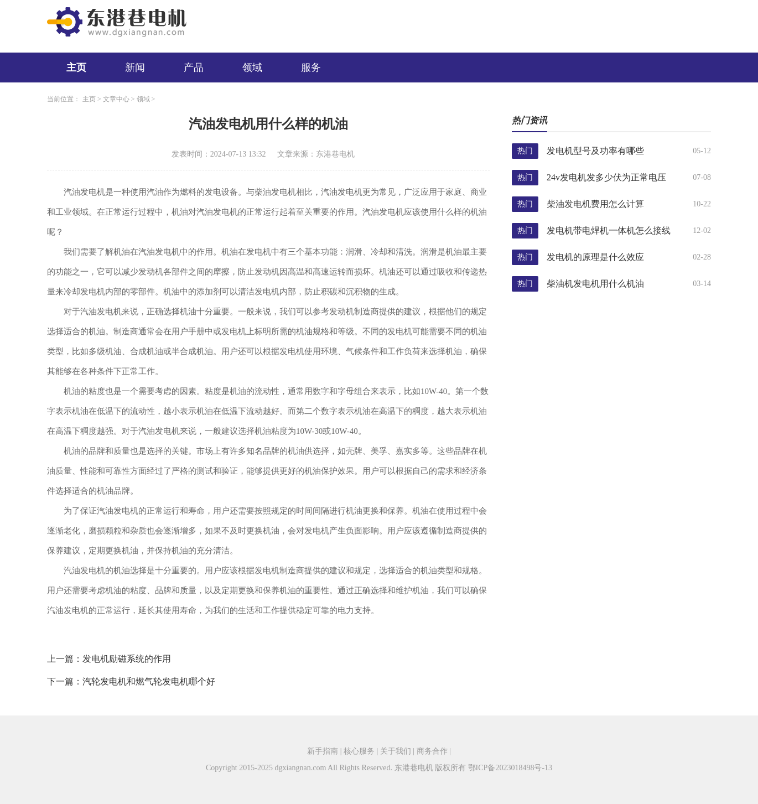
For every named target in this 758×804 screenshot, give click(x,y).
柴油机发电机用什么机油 (595, 283)
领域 (252, 67)
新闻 (135, 67)
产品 (194, 67)
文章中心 (116, 99)
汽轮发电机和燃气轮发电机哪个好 (148, 681)
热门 (525, 151)
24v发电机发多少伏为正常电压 (606, 177)
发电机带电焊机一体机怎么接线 (609, 230)
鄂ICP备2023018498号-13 (510, 768)
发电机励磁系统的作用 (126, 658)
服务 (311, 67)
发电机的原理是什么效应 (595, 257)
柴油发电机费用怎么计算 (595, 204)
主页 (76, 67)
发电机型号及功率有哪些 (595, 150)
